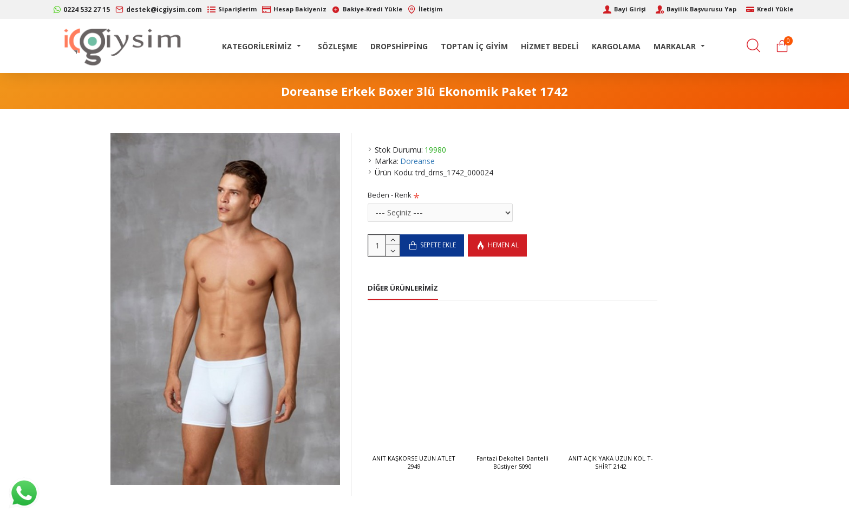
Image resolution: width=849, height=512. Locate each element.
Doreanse (417, 161)
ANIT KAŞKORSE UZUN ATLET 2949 (414, 462)
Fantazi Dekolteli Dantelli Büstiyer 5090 (512, 462)
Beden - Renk (390, 195)
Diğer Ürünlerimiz (403, 288)
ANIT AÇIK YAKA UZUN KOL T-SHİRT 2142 (611, 462)
